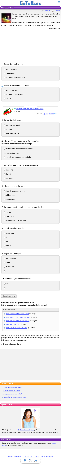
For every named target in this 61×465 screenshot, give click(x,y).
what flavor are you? (13, 324)
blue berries (9, 199)
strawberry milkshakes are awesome (18, 149)
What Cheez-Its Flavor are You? (17, 314)
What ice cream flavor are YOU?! (17, 321)
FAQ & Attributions (47, 456)
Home (25, 460)
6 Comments (46, 10)
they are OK (9, 73)
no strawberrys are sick (13, 94)
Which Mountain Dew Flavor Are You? (29, 109)
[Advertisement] (30, 46)
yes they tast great (12, 125)
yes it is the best (11, 90)
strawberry (9, 267)
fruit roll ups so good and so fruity (17, 157)
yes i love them (10, 69)
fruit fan (7, 212)
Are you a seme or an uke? (12, 387)
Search (30, 460)
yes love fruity (10, 258)
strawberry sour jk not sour (15, 220)
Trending (36, 460)
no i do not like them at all (14, 77)
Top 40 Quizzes (48, 114)
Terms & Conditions (14, 456)
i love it (7, 174)
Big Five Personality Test (26, 430)
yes (6, 241)
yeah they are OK (11, 133)
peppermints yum (11, 153)
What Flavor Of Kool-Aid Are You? (18, 317)
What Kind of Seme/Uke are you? (14, 397)
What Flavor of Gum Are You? (16, 328)
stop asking (9, 233)
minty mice (9, 216)
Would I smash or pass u (11, 391)
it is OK (7, 99)
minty (7, 263)
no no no (8, 129)
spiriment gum (10, 195)
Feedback (57, 10)
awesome (8, 170)
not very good (10, 178)
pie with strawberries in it (14, 191)
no (5, 237)
